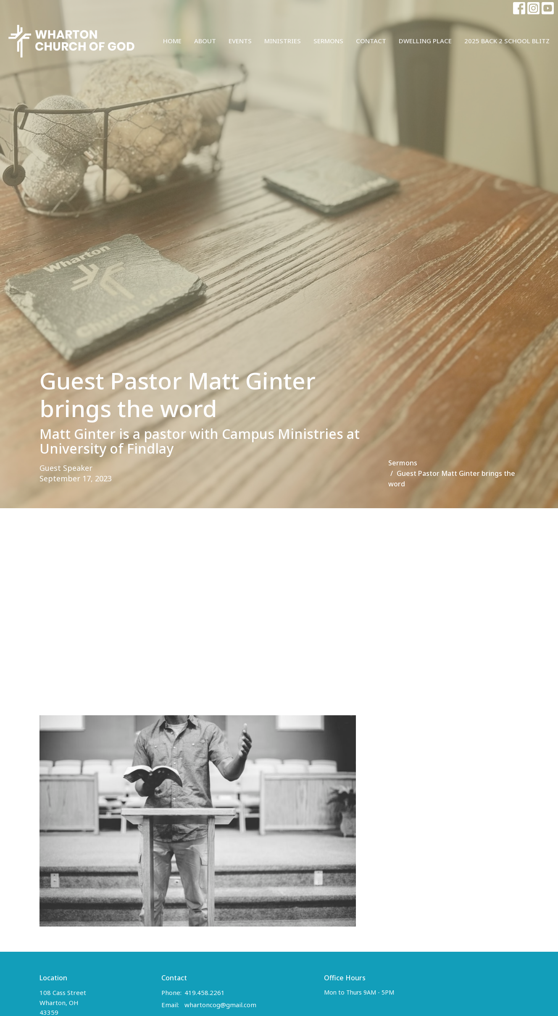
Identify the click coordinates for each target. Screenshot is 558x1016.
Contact (371, 41)
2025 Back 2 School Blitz (507, 41)
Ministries (282, 41)
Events (240, 41)
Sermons (328, 41)
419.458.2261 (204, 992)
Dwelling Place (425, 41)
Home (172, 41)
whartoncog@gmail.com (220, 1004)
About (205, 41)
